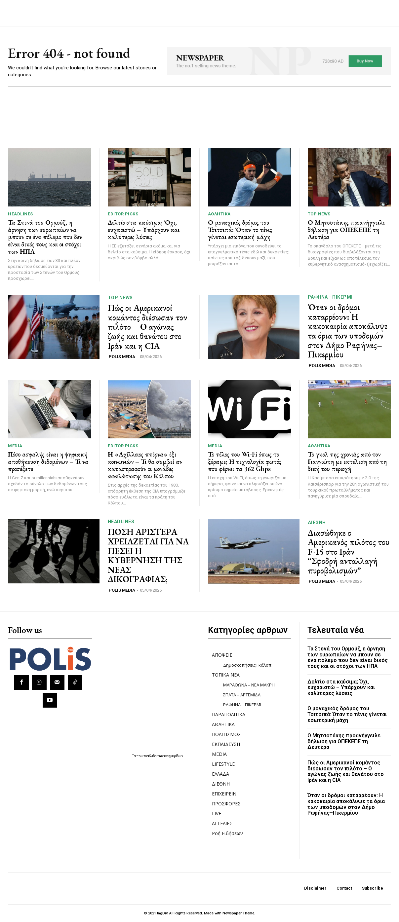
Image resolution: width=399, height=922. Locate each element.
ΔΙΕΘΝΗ (317, 522)
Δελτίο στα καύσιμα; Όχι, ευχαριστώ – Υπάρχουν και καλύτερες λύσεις (144, 229)
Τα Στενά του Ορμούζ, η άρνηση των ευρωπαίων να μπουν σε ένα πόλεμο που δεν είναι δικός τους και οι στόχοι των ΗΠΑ (45, 237)
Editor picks (123, 214)
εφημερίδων (173, 756)
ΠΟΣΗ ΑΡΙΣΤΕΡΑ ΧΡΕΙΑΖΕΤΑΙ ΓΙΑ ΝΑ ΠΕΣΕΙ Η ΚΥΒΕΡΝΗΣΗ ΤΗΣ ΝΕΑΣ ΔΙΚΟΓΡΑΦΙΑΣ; (148, 556)
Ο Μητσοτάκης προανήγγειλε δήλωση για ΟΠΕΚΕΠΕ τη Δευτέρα (346, 229)
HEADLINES (20, 214)
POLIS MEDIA (122, 356)
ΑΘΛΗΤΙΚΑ (219, 214)
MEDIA (15, 446)
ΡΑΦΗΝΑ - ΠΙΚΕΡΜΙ (330, 297)
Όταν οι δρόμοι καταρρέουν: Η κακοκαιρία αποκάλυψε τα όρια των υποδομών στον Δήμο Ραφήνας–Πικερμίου (347, 331)
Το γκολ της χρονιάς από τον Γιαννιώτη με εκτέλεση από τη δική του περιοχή (347, 461)
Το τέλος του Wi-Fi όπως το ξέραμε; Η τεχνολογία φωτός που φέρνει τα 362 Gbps (244, 461)
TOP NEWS (319, 214)
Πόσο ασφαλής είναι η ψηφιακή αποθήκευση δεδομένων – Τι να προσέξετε (48, 461)
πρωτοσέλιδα (147, 756)
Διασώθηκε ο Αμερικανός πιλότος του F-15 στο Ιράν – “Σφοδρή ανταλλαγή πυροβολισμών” (348, 551)
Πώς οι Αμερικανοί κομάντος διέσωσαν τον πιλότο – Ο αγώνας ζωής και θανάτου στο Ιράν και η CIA (147, 327)
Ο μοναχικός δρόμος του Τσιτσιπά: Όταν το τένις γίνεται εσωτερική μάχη (240, 229)
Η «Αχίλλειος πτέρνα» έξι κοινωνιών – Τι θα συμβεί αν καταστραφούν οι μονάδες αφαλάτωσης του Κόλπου (145, 465)
